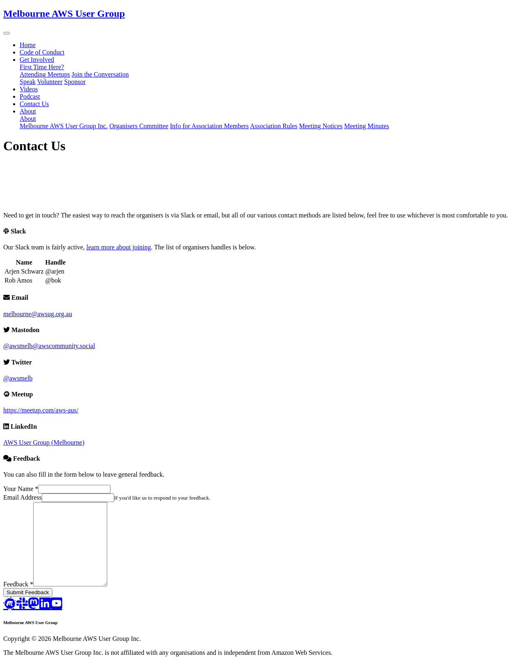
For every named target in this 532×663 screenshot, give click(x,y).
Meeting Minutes (366, 125)
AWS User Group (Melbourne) (43, 442)
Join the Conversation (100, 74)
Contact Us (34, 103)
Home (28, 44)
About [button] (28, 111)
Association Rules (274, 125)
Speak (28, 81)
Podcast (30, 96)
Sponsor (75, 81)
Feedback (18, 584)
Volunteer (50, 81)
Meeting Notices (321, 125)
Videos (29, 89)
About (28, 118)
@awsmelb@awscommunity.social (49, 345)
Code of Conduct (42, 52)
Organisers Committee (138, 125)
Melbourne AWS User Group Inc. (64, 125)
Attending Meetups (45, 74)
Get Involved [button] (37, 59)
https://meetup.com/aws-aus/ (41, 410)
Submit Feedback (28, 592)
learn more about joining (118, 247)
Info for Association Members (209, 125)
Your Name (20, 488)
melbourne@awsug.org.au (37, 313)
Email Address (22, 497)
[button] (6, 33)
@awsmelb (18, 378)
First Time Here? (42, 66)
